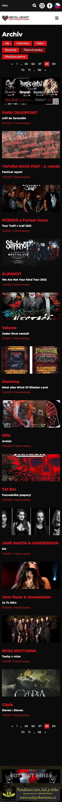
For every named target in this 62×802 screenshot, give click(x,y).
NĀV (6, 435)
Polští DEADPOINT (19, 112)
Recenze (10, 49)
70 (22, 70)
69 (53, 64)
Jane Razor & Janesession (26, 597)
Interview (23, 43)
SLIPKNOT (11, 274)
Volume (9, 327)
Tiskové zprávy (33, 49)
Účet (5, 5)
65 (26, 64)
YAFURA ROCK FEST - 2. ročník (31, 166)
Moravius (10, 381)
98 (39, 70)
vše (7, 43)
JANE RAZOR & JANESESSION (30, 543)
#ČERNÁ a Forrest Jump (25, 220)
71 (29, 70)
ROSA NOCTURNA (19, 650)
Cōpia (7, 704)
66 (33, 64)
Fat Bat (9, 489)
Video (40, 43)
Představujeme (15, 56)
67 (39, 64)
